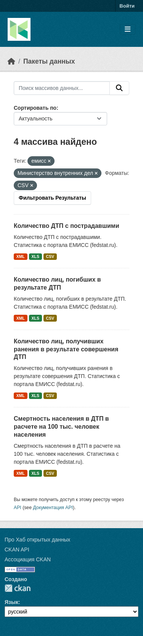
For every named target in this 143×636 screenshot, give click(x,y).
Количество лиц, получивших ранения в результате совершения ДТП (66, 349)
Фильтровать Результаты (52, 198)
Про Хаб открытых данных (37, 540)
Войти (127, 6)
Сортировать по (35, 108)
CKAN (18, 588)
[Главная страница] (11, 61)
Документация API (53, 507)
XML (20, 256)
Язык (11, 602)
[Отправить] (119, 88)
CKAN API (17, 549)
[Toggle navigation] (127, 29)
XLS (35, 256)
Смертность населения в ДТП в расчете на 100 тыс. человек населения (61, 426)
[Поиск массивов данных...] (62, 88)
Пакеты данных (49, 61)
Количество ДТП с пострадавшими (66, 226)
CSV (50, 256)
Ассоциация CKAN (28, 559)
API (17, 507)
